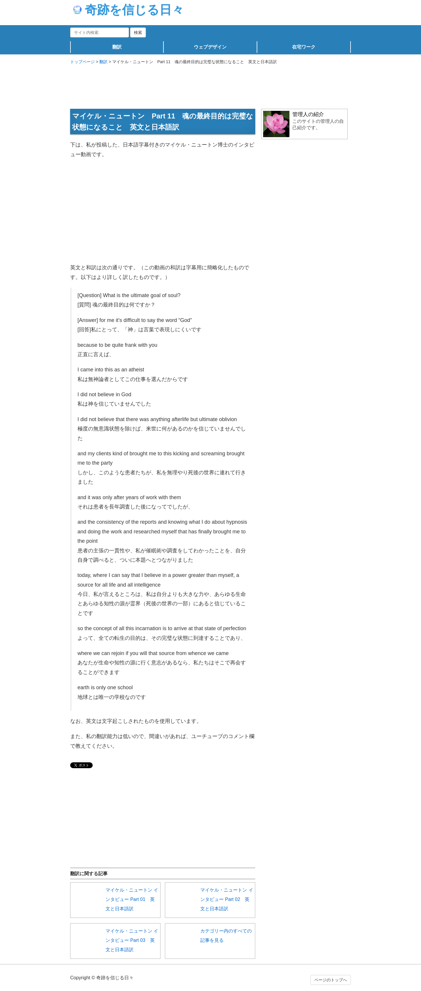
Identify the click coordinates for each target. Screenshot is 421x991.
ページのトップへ (330, 980)
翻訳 (117, 46)
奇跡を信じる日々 (128, 10)
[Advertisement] (210, 84)
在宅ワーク (303, 46)
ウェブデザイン (210, 46)
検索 (138, 32)
